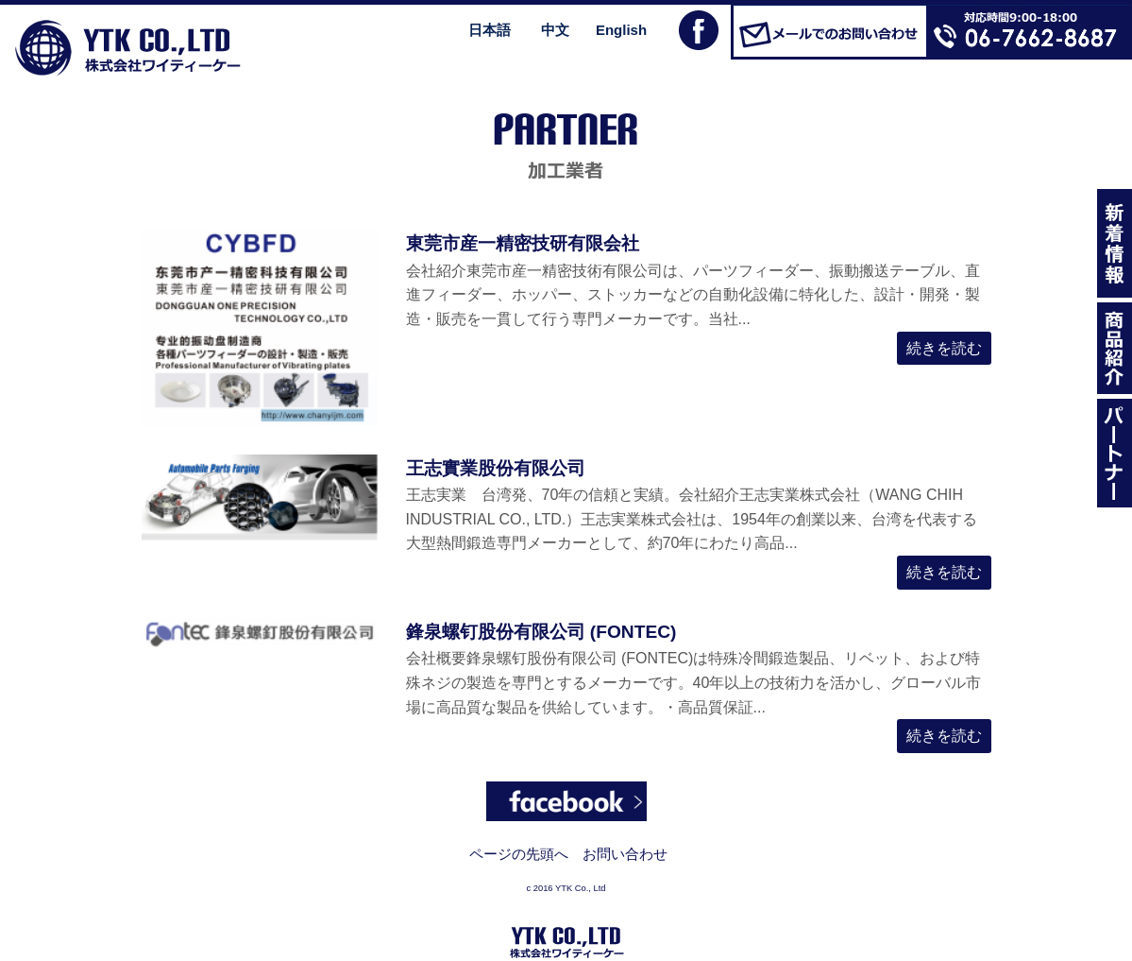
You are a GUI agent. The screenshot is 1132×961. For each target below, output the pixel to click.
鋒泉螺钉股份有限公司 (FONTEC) (541, 632)
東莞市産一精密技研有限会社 (522, 243)
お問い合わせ (625, 854)
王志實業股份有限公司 (495, 468)
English (621, 30)
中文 (555, 30)
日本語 (489, 30)
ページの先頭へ (518, 854)
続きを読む (944, 348)
